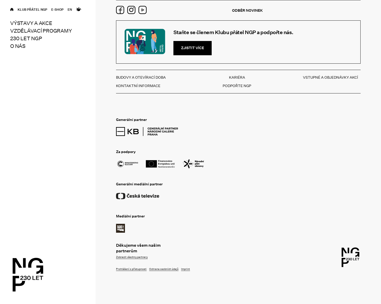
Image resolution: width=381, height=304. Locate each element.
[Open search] (86, 9)
